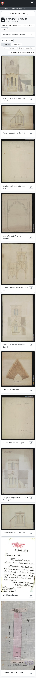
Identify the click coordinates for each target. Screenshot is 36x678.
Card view (6, 44)
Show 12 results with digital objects (21, 52)
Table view (16, 44)
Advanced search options (14, 34)
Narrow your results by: (18, 13)
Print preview (7, 40)
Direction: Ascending (26, 48)
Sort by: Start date (10, 48)
